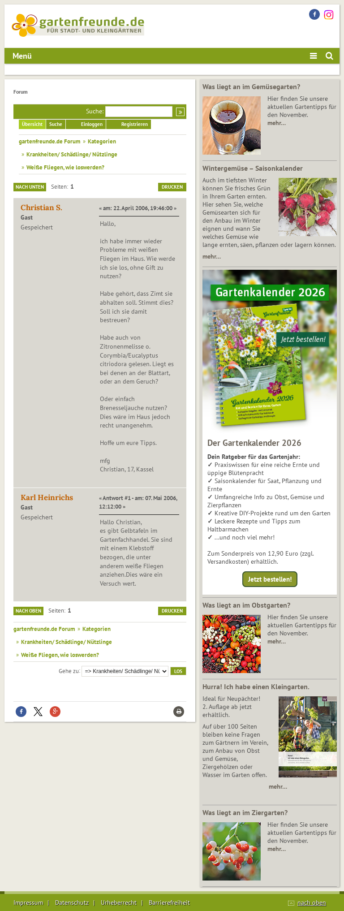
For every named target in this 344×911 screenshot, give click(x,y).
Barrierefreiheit (169, 902)
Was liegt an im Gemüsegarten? (251, 86)
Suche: (94, 111)
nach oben (311, 902)
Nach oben (28, 611)
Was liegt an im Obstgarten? (246, 604)
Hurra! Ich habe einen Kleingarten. (256, 686)
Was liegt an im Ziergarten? (245, 812)
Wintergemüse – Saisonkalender (252, 168)
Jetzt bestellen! (270, 579)
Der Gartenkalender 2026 (254, 442)
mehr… (276, 123)
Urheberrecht (119, 902)
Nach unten (30, 187)
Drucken (172, 187)
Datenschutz (72, 902)
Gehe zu (69, 670)
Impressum (28, 902)
